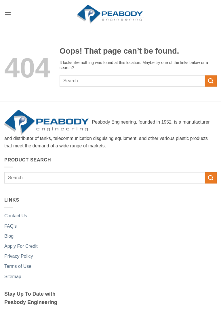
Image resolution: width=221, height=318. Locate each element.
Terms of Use (17, 266)
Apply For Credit (21, 246)
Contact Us (15, 215)
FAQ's (10, 226)
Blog (9, 236)
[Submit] (211, 81)
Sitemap (12, 276)
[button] (7, 14)
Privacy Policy (18, 256)
